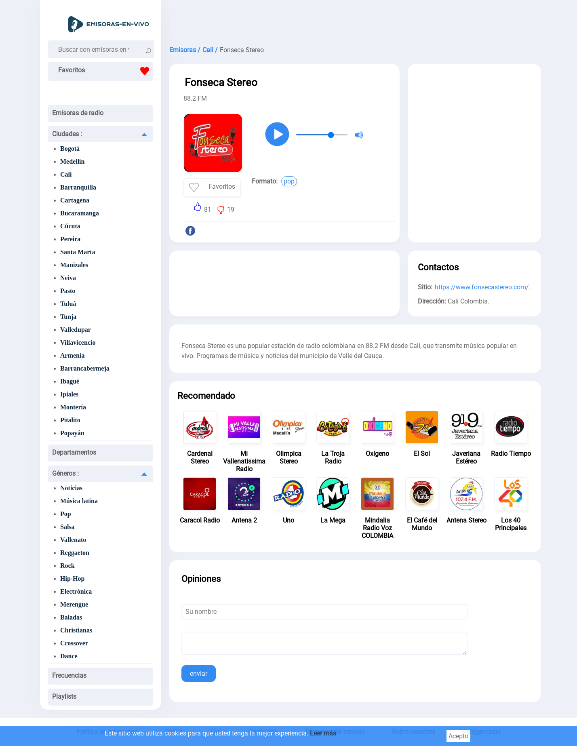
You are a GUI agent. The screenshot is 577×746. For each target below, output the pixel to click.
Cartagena (74, 200)
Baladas (71, 617)
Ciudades (67, 134)
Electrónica (76, 591)
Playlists (64, 696)
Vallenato (73, 539)
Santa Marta (77, 252)
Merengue (74, 604)
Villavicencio (77, 342)
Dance (69, 656)
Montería (73, 407)
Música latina (79, 500)
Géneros (65, 473)
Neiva (68, 277)
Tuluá (68, 303)
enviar (198, 673)
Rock (67, 565)
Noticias (71, 488)
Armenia (72, 355)
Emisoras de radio (77, 113)
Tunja (68, 316)
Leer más (323, 733)
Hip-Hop (72, 578)
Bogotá (70, 148)
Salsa (67, 526)
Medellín (72, 161)
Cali (66, 174)
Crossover (74, 643)
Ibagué (69, 381)
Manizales (74, 264)
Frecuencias (69, 675)
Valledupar (75, 329)
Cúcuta (70, 226)
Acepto (458, 736)
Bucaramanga (79, 213)
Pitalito (70, 420)
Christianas (76, 630)
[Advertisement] (355, 20)
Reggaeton (74, 552)
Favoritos (105, 71)
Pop (65, 513)
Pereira (70, 239)
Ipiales (69, 394)
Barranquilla (78, 187)
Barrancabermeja (85, 368)
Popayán (72, 433)
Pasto (67, 290)
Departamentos (74, 452)
